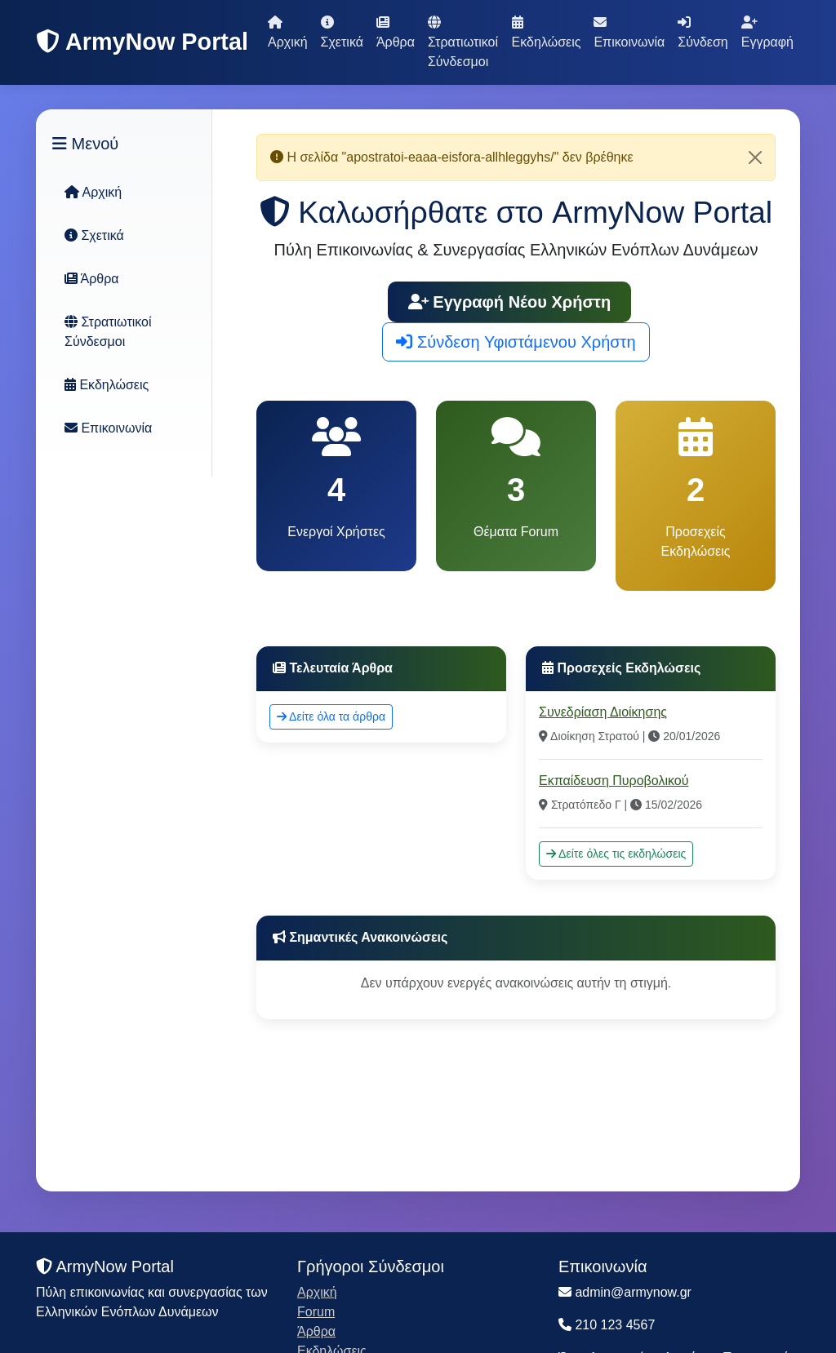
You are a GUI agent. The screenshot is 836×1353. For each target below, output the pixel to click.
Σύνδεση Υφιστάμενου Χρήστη (515, 342)
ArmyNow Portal (142, 42)
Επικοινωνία (629, 32)
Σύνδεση (702, 32)
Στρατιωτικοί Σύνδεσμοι (463, 42)
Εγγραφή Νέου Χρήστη (509, 302)
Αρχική (288, 32)
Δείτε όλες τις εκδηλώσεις (616, 853)
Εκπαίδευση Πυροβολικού (613, 780)
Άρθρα (395, 32)
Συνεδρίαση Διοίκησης (603, 712)
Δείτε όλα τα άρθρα (331, 716)
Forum (316, 1312)
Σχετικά (342, 32)
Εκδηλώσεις (546, 32)
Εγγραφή (767, 32)
